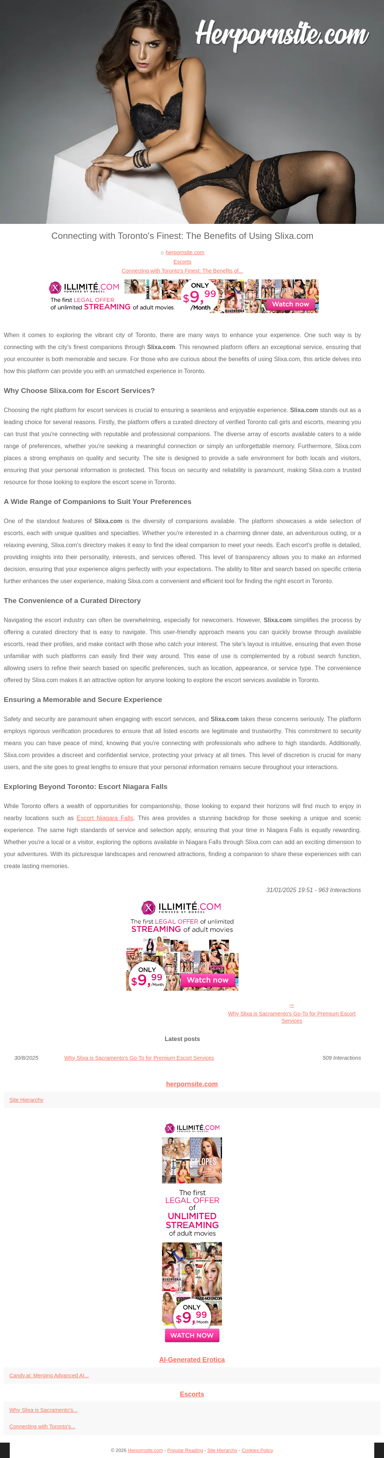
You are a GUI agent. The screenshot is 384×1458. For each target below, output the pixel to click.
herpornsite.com (185, 252)
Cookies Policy (257, 1450)
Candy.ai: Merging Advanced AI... (49, 1375)
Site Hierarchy (26, 1100)
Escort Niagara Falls (105, 818)
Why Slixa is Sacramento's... (43, 1410)
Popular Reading (185, 1450)
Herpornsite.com (145, 1450)
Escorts (182, 262)
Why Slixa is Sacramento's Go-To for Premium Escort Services (292, 1017)
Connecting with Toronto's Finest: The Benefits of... (182, 271)
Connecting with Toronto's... (42, 1427)
